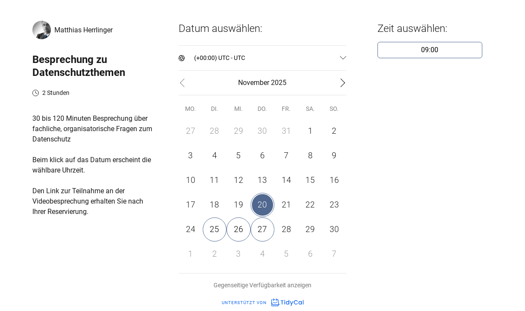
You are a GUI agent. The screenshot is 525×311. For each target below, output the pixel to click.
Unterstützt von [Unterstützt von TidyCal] (262, 302)
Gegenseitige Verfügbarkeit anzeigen (262, 285)
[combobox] (194, 58)
